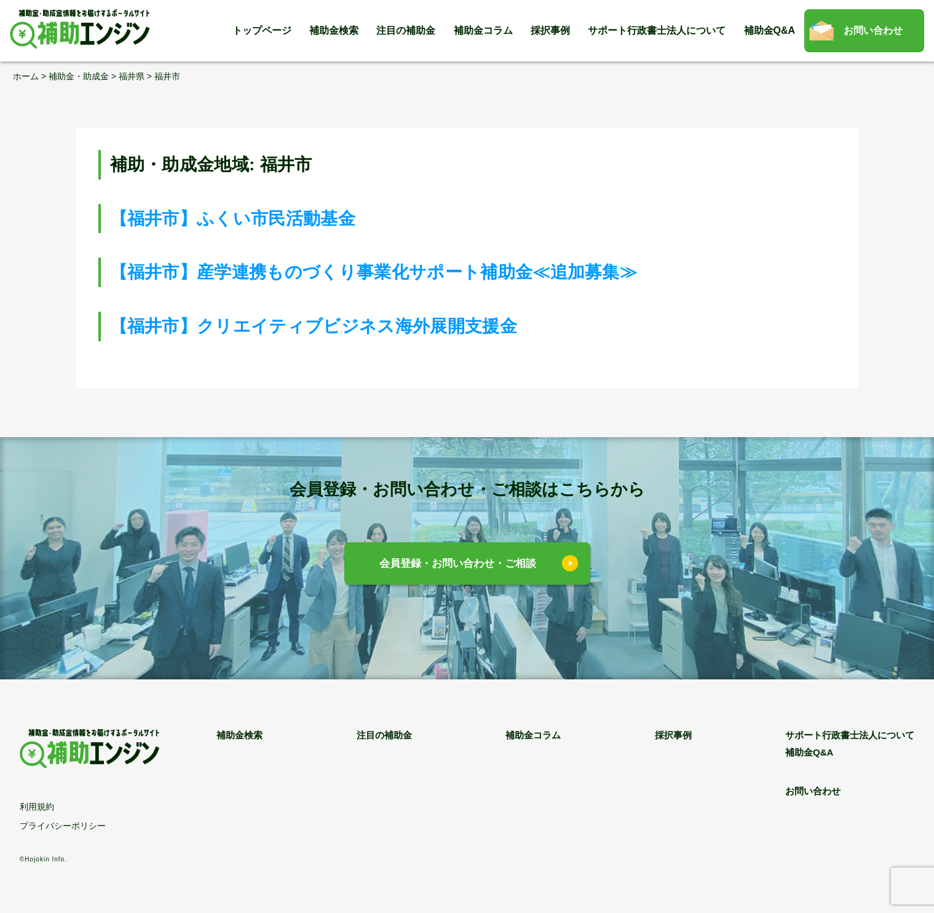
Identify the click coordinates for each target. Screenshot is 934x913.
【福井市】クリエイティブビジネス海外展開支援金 (313, 326)
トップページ (261, 30)
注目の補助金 (405, 30)
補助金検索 (333, 30)
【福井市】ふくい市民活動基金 (232, 218)
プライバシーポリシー (63, 826)
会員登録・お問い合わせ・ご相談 (457, 563)
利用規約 (37, 807)
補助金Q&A (770, 30)
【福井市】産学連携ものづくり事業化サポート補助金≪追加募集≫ (374, 272)
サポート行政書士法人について (657, 30)
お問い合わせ (873, 30)
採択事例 (550, 30)
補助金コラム (483, 30)
